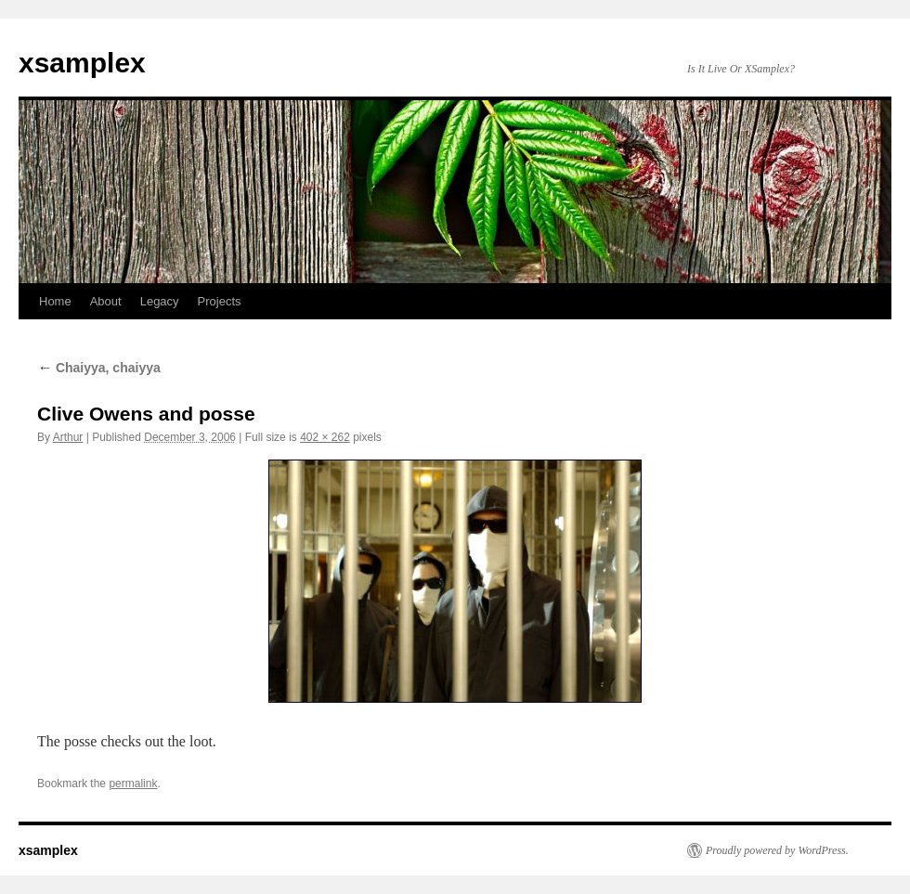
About (106, 301)
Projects (219, 301)
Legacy (159, 301)
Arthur (68, 437)
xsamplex (82, 62)
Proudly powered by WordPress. (777, 850)
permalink (133, 783)
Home (55, 301)
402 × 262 (325, 437)
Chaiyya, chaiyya (99, 367)
